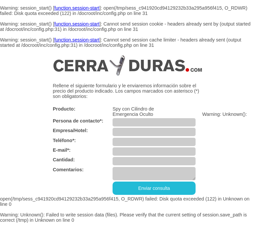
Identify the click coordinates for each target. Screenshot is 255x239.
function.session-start (76, 8)
